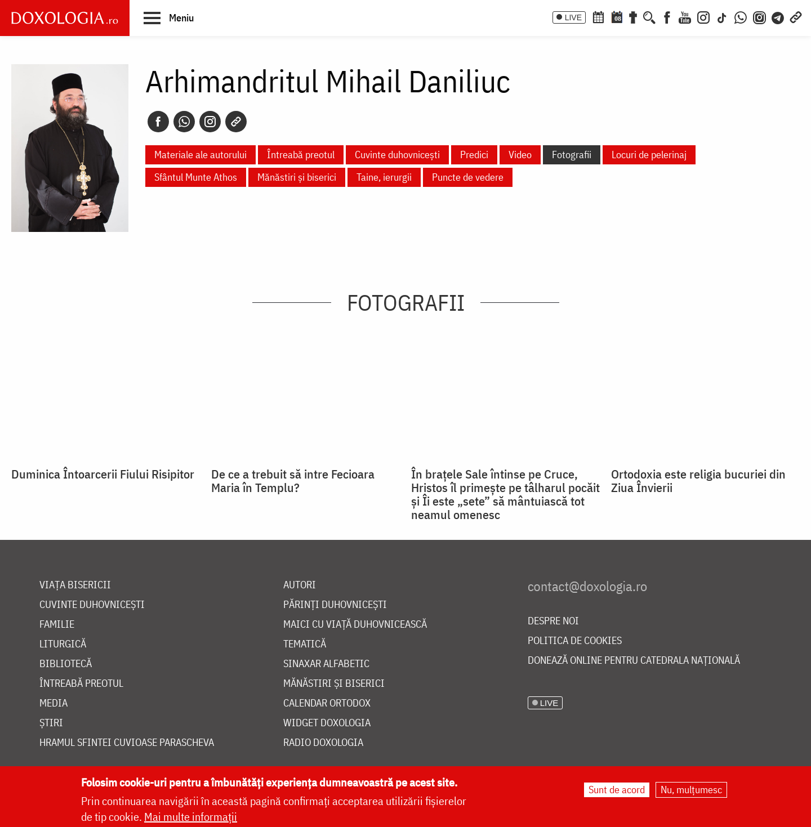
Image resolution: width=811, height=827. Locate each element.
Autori (299, 585)
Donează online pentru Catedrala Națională (634, 661)
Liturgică (62, 644)
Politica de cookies (575, 641)
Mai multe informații (190, 816)
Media (53, 703)
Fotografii (571, 154)
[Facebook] (667, 16)
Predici (474, 154)
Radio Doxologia (323, 743)
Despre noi (553, 621)
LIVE (573, 17)
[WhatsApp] (740, 16)
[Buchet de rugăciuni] (633, 16)
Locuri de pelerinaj (649, 154)
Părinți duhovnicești (335, 605)
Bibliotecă (65, 664)
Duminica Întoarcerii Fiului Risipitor (102, 474)
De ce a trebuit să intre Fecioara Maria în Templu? (293, 480)
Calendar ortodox (327, 703)
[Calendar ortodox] (598, 16)
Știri (51, 723)
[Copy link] (236, 121)
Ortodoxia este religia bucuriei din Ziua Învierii (698, 480)
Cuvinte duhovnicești (397, 154)
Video (520, 154)
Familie (56, 625)
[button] (169, 17)
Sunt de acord (617, 789)
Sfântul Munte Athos (195, 177)
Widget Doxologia (327, 723)
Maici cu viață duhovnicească (355, 625)
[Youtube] (685, 16)
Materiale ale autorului (200, 154)
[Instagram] (703, 16)
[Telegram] (778, 16)
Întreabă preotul (301, 154)
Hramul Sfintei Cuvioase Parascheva (126, 743)
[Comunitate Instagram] (759, 16)
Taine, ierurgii (384, 177)
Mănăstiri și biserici (296, 177)
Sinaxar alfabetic (326, 664)
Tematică (304, 644)
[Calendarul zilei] (617, 16)
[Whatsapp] (184, 121)
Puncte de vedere (467, 177)
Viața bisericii (75, 585)
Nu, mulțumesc (691, 789)
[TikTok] (722, 16)
